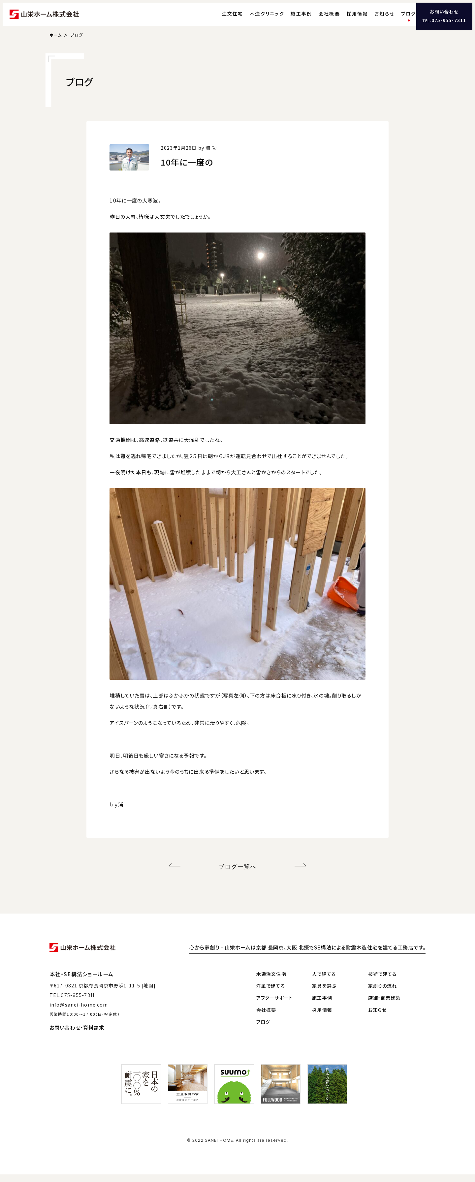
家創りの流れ (382, 993)
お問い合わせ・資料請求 (76, 1035)
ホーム (55, 44)
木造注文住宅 (271, 981)
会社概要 (317, 18)
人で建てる (324, 981)
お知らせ (373, 18)
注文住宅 (220, 18)
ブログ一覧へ (238, 875)
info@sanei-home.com (78, 1012)
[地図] (149, 993)
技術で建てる (382, 981)
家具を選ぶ (324, 993)
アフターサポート (274, 1005)
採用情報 (345, 18)
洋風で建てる (270, 993)
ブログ (396, 18)
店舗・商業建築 (384, 1005)
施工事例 (289, 18)
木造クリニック (255, 18)
